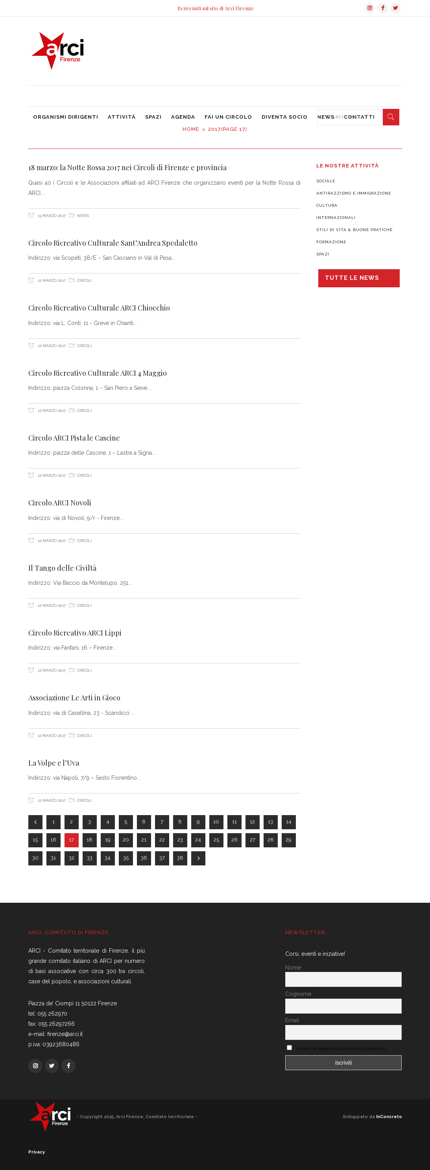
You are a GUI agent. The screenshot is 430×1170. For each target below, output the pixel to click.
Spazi (322, 254)
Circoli (84, 280)
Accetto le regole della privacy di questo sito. (341, 1048)
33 (89, 858)
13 (270, 822)
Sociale (325, 181)
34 (108, 858)
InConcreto (389, 1116)
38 (180, 858)
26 (234, 840)
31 (53, 858)
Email (292, 1020)
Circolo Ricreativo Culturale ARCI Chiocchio (99, 307)
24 (198, 840)
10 (216, 822)
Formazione (331, 242)
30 (35, 858)
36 (144, 858)
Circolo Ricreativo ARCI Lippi (75, 632)
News (83, 215)
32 (71, 858)
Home (191, 129)
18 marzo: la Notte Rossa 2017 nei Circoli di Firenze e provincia (127, 167)
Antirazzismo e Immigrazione (353, 193)
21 (143, 840)
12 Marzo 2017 (51, 280)
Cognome (298, 994)
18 (89, 840)
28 (271, 840)
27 (252, 840)
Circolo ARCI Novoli (59, 502)
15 (35, 840)
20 (126, 840)
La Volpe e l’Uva (53, 763)
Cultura (327, 205)
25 (216, 840)
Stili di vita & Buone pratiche (354, 230)
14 (289, 822)
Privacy (36, 1152)
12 (252, 822)
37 (162, 858)
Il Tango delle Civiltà (62, 568)
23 (180, 840)
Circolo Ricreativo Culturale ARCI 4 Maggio (97, 373)
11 (234, 822)
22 (162, 840)
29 (289, 840)
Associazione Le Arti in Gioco (74, 697)
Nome (293, 967)
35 (126, 858)
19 (108, 840)
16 (53, 840)
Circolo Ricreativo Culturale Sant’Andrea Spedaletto (112, 243)
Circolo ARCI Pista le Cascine (74, 438)
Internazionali (336, 217)
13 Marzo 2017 (51, 215)
